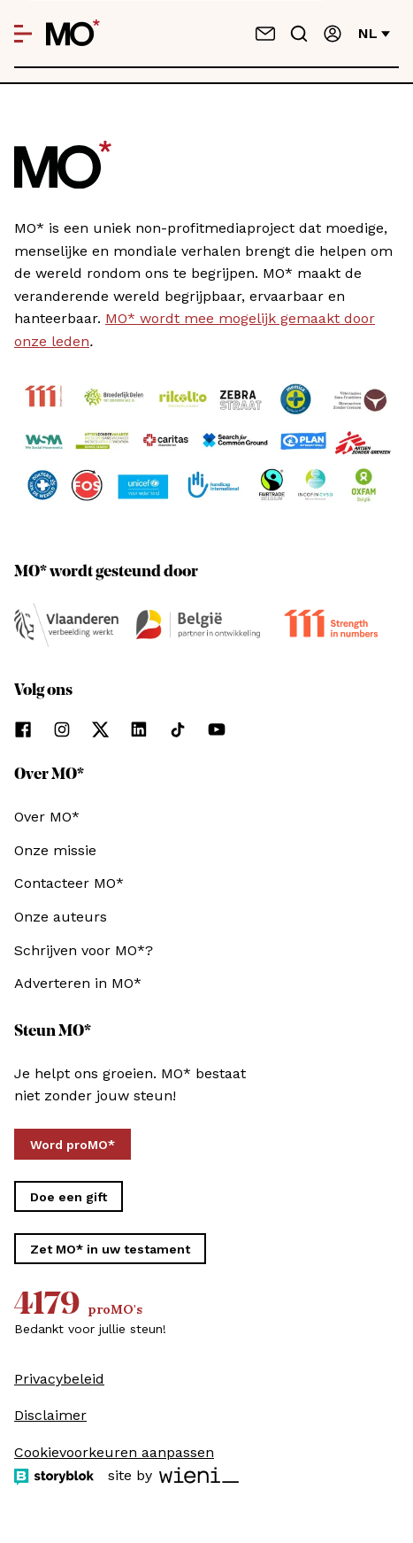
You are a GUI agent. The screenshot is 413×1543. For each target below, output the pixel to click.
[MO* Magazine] (73, 33)
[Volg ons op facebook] (23, 729)
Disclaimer (50, 1415)
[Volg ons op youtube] (217, 729)
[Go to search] (299, 33)
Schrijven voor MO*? (83, 950)
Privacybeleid (59, 1378)
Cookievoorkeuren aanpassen (114, 1452)
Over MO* (47, 816)
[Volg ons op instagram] (62, 729)
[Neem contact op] (265, 33)
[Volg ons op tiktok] (178, 729)
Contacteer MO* (69, 883)
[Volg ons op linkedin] (139, 729)
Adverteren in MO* (77, 983)
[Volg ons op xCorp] (100, 729)
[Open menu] (23, 33)
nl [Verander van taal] (374, 33)
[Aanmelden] (332, 33)
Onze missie (55, 850)
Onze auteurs (60, 916)
